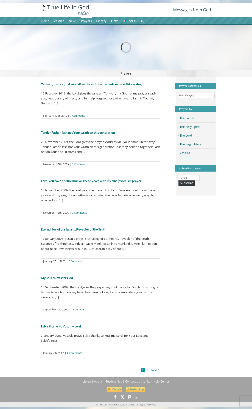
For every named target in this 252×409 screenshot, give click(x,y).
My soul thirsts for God (57, 278)
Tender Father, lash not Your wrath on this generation (78, 132)
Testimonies (114, 381)
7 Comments (77, 115)
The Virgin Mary (190, 144)
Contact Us (132, 381)
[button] (142, 20)
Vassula (185, 153)
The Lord (186, 135)
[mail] (136, 397)
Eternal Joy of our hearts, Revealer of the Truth (73, 229)
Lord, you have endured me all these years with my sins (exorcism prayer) (91, 181)
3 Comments (79, 212)
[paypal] (129, 397)
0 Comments (76, 261)
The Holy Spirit (190, 127)
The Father (187, 118)
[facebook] (115, 397)
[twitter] (122, 397)
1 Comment (79, 164)
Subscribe (187, 183)
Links (146, 381)
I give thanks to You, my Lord (61, 326)
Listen (87, 381)
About (98, 381)
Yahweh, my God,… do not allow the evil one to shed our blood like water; (91, 84)
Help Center (161, 381)
